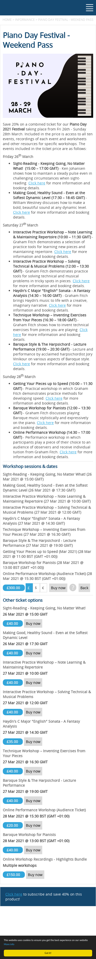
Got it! (48, 953)
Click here (36, 183)
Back (84, 587)
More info (9, 944)
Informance (25, 19)
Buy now (58, 587)
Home (7, 19)
